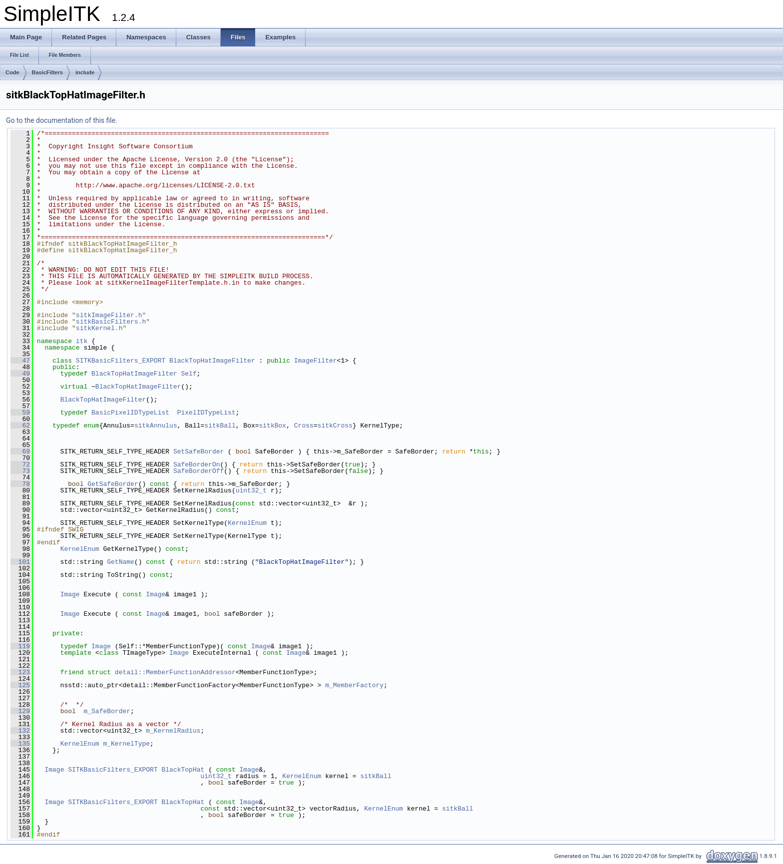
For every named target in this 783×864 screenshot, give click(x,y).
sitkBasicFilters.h (111, 321)
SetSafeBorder (198, 451)
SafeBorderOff (198, 470)
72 (20, 464)
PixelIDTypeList (206, 412)
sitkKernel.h (99, 328)
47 (20, 360)
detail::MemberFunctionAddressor (175, 672)
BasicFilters (47, 72)
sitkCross (335, 425)
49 (20, 373)
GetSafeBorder (112, 483)
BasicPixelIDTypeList (130, 412)
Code (12, 72)
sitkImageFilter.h (109, 315)
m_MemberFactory (354, 685)
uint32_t (251, 490)
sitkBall (219, 425)
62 (20, 425)
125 (20, 685)
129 (20, 711)
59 (20, 412)
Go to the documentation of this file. (61, 120)
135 (20, 743)
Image (70, 594)
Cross (304, 425)
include (85, 72)
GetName (120, 561)
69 (20, 451)
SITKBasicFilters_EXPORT (120, 360)
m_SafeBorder (106, 711)
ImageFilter (315, 360)
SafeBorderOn (196, 464)
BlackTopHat (182, 769)
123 (20, 672)
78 (20, 483)
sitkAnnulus (155, 425)
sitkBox (273, 425)
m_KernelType (126, 743)
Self (188, 373)
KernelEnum (247, 522)
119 (20, 646)
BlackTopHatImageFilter (212, 360)
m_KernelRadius (173, 730)
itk (81, 341)
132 (20, 730)
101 (20, 561)
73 (20, 470)
